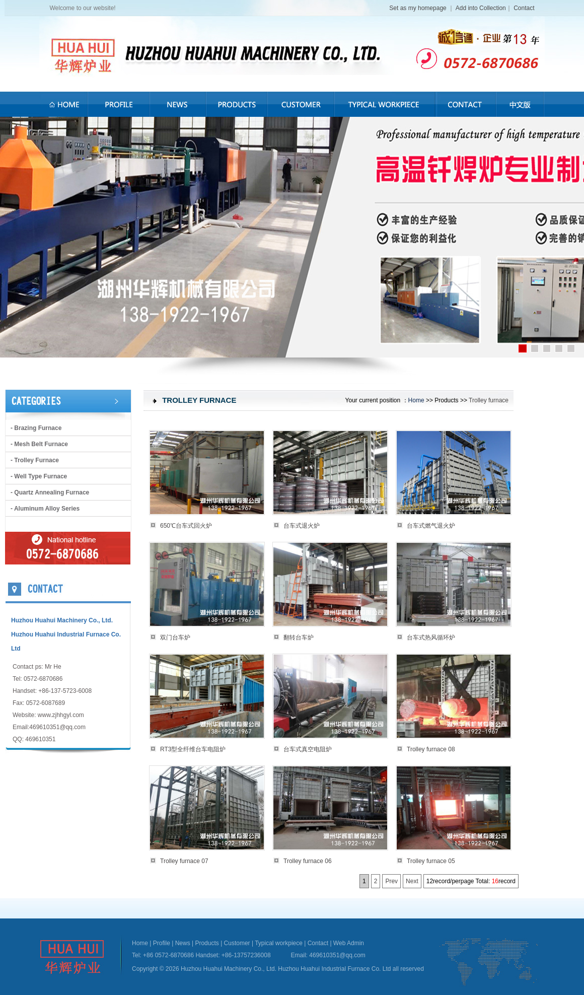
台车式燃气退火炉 (431, 525)
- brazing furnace (36, 428)
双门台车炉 (175, 637)
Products (206, 943)
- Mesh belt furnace (39, 444)
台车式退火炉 (301, 525)
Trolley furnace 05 (431, 861)
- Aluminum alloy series (45, 508)
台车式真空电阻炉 (307, 749)
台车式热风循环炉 (431, 637)
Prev (391, 881)
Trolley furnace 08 (431, 749)
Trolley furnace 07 (184, 861)
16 (495, 881)
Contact (524, 8)
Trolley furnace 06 (307, 861)
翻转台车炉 (298, 637)
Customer (237, 943)
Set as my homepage (418, 8)
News (182, 943)
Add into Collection (481, 8)
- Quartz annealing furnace (50, 492)
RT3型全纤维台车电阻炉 (193, 749)
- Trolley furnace (35, 460)
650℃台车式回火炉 (186, 525)
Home (416, 400)
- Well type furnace (39, 476)
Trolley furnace (488, 400)
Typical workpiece (279, 943)
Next (412, 881)
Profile (161, 943)
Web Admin (348, 943)
